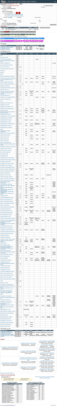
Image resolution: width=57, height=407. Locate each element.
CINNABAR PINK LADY (5, 89)
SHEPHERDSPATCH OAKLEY (6, 114)
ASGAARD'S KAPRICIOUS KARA (6, 210)
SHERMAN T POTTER (4, 282)
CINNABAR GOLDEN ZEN (5, 85)
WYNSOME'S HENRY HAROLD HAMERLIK (8, 159)
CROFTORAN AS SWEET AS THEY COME (8, 146)
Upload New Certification (45, 27)
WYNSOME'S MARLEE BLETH (6, 161)
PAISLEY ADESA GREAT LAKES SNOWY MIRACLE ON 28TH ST (8, 112)
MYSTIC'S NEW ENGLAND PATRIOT (7, 82)
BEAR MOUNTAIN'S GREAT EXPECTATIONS (5, 182)
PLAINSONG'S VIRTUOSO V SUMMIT (7, 334)
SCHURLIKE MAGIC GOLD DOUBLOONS (8, 218)
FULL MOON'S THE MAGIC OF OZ (6, 290)
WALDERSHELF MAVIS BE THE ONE (7, 322)
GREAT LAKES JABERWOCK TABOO (7, 275)
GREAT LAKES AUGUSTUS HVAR (6, 273)
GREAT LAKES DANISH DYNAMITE (7, 201)
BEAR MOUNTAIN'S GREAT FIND (6, 184)
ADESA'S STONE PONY (5, 138)
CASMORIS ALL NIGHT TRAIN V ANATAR (8, 239)
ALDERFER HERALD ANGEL (6, 265)
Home (9, 1)
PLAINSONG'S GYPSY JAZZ (5, 49)
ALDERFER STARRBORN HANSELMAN (7, 271)
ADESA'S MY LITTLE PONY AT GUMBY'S (8, 133)
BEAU (2, 55)
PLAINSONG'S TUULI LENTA (5, 333)
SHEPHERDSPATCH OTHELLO (6, 125)
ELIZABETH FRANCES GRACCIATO (7, 254)
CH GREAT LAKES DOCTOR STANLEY (28, 343)
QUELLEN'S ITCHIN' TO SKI (5, 326)
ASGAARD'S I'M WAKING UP (6, 299)
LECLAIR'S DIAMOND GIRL (5, 63)
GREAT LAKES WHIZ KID (5, 205)
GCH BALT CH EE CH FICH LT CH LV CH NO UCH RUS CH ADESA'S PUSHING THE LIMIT (28, 359)
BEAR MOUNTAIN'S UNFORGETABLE (7, 313)
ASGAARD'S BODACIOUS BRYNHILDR (7, 207)
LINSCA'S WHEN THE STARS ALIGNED (7, 180)
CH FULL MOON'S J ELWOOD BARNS (47, 341)
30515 (8, 17)
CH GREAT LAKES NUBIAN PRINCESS (28, 351)
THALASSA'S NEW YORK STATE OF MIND (8, 78)
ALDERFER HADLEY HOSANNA (6, 260)
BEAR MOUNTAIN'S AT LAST (6, 309)
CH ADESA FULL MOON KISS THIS (47, 353)
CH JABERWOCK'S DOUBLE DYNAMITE (47, 349)
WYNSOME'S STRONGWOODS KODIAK (7, 167)
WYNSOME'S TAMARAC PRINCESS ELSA (8, 169)
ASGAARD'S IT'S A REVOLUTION (6, 301)
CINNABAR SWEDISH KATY (5, 95)
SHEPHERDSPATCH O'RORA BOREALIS (8, 123)
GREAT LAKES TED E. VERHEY (6, 277)
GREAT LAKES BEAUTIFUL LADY (6, 199)
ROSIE (2, 74)
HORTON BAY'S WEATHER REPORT (15, 15)
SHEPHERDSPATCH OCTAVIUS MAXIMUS (8, 116)
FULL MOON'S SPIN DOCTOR (6, 250)
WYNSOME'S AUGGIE (4, 154)
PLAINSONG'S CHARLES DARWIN (7, 47)
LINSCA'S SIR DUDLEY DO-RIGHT (6, 176)
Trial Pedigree (23, 1)
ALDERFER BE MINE (4, 195)
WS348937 (2, 336)
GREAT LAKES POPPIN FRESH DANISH (7, 203)
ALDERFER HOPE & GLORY (5, 269)
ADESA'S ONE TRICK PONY (5, 135)
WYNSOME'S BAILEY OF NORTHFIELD (7, 157)
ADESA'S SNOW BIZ (4, 110)
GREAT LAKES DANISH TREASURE (15, 14)
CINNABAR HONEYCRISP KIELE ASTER (8, 87)
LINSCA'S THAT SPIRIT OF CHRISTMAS (7, 178)
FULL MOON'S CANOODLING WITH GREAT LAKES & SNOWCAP (7, 247)
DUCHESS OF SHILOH (4, 57)
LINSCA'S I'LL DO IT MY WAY (6, 174)
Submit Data (33, 1)
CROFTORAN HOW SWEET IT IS (6, 148)
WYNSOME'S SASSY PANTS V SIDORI (7, 163)
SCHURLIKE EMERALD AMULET (6, 214)
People (19, 1)
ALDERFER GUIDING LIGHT (5, 237)
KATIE (2, 294)
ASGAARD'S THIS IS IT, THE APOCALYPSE (5, 304)
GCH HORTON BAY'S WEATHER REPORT (9, 363)
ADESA (2, 129)
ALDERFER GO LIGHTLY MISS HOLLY (7, 229)
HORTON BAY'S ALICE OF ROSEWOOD (28, 366)
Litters (15, 1)
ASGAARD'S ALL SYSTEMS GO (6, 296)
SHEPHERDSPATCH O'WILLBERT (6, 127)
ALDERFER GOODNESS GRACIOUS (7, 233)
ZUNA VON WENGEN (4, 258)
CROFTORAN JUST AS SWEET (6, 150)
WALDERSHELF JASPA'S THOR (6, 320)
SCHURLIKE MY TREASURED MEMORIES (8, 220)
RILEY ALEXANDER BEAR (5, 256)
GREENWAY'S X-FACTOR (5, 104)
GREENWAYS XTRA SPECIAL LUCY (7, 106)
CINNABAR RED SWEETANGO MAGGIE (7, 91)
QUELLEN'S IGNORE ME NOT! (6, 324)
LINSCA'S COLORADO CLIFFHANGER (7, 171)
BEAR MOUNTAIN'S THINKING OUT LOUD (8, 311)
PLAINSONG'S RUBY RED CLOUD (6, 332)
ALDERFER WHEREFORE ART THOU (7, 197)
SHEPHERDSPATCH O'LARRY (6, 121)
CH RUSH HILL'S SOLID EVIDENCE (47, 357)
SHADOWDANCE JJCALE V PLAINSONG (8, 335)
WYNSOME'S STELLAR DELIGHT (6, 165)
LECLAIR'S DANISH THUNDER (6, 59)
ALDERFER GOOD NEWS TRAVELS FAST (8, 231)
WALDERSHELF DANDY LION (6, 318)
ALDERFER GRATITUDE (5, 235)
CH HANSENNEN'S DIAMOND (47, 345)
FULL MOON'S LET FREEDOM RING (7, 284)
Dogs (12, 1)
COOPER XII (3, 70)
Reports (28, 1)
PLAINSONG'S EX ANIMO (5, 48)
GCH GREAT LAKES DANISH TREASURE (9, 347)
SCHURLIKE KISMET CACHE (6, 216)
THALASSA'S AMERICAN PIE (6, 99)
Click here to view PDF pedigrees (7, 373)
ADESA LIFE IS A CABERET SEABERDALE (5, 131)
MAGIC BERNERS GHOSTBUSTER (7, 212)
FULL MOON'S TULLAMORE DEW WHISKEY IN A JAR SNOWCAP (6, 292)
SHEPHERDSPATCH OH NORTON (6, 118)
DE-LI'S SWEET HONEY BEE (5, 152)
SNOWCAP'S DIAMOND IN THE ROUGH (7, 76)
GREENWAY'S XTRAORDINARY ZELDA (7, 108)
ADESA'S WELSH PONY (5, 140)
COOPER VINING (3, 243)
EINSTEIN (2, 72)
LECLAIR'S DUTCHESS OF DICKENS (7, 68)
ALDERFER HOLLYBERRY (5, 267)
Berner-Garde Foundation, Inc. (10, 405)
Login (55, 1)
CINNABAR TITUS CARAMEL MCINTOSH (8, 97)
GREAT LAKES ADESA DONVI (6, 142)
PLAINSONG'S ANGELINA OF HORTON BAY (8, 46)
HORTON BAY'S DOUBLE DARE (46, 368)
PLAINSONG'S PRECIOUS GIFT (6, 331)
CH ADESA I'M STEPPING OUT (47, 364)
